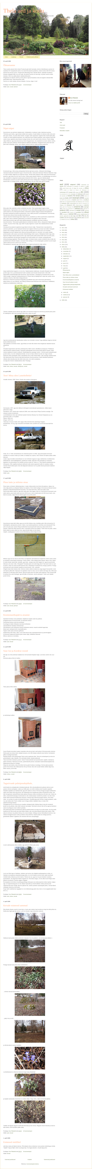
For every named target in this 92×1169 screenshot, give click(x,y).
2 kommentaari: (27, 84)
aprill (64, 268)
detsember (66, 249)
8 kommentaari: (27, 364)
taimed (16, 86)
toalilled (62, 217)
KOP (63, 199)
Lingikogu (13, 57)
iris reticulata (72, 194)
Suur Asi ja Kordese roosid (15, 651)
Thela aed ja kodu (23, 11)
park (64, 206)
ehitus (11, 366)
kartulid (63, 195)
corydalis (80, 188)
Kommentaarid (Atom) (33, 1164)
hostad (70, 192)
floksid (71, 190)
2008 (63, 300)
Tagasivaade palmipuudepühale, (18, 783)
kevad (15, 366)
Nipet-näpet (8, 128)
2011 (63, 242)
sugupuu (72, 212)
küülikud (86, 200)
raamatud (71, 210)
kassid (70, 196)
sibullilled (64, 212)
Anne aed (62, 125)
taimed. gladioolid (64, 216)
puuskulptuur (70, 208)
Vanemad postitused (49, 1159)
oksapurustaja (79, 205)
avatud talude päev (67, 188)
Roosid (21, 57)
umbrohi (79, 217)
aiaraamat (83, 184)
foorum (77, 190)
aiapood (73, 184)
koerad (76, 198)
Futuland (62, 128)
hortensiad (63, 192)
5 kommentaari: (27, 894)
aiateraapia (69, 186)
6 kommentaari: (27, 772)
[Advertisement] (30, 106)
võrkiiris (63, 219)
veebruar (65, 294)
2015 (63, 232)
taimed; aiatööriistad (82, 214)
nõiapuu (62, 205)
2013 (63, 237)
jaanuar (65, 297)
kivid (61, 198)
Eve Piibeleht (74, 98)
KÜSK (80, 199)
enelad (65, 190)
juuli (64, 261)
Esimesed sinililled (12, 1142)
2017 (63, 227)
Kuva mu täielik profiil (74, 103)
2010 (63, 244)
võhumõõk (86, 217)
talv (80, 216)
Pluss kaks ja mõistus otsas (15, 482)
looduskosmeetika (70, 201)
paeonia (86, 205)
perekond (77, 207)
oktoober (65, 253)
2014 (63, 235)
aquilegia (76, 186)
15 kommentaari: (28, 603)
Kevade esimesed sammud (15, 905)
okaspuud (20, 366)
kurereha (68, 199)
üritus (72, 219)
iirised (77, 192)
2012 (63, 239)
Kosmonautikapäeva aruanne (16, 615)
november (66, 251)
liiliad (63, 201)
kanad (87, 194)
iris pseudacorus (63, 194)
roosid (11, 86)
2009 (63, 247)
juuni (64, 263)
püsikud (62, 210)
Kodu (6, 57)
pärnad (16, 605)
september (66, 256)
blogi (75, 188)
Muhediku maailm (64, 130)
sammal (87, 210)
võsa (68, 219)
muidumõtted (73, 203)
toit (67, 217)
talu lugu (73, 216)
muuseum (85, 203)
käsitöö (74, 200)
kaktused (80, 194)
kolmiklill (87, 198)
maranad (87, 201)
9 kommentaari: (27, 639)
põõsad (77, 208)
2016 (63, 230)
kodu (66, 198)
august (65, 258)
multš (79, 203)
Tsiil (61, 122)
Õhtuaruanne (9, 65)
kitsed (85, 195)
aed (8, 86)
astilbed (82, 186)
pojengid (86, 207)
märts (65, 292)
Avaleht (30, 1159)
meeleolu (63, 203)
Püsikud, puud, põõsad (32, 57)
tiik (85, 216)
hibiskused (84, 190)
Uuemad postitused (10, 1159)
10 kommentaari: (28, 1131)
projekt (63, 208)
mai (64, 265)
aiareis (61, 186)
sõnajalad (65, 214)
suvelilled (78, 212)
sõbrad (86, 212)
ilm (82, 192)
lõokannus (80, 201)
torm (72, 217)
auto (8, 473)
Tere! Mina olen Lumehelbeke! (17, 375)
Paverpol (69, 206)
